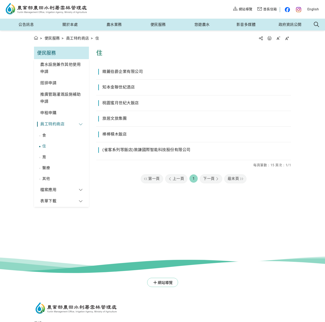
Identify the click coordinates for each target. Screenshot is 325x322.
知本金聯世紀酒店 (118, 87)
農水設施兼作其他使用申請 (60, 68)
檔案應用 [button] (48, 189)
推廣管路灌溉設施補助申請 (60, 98)
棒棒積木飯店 (114, 134)
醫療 (46, 168)
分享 (261, 38)
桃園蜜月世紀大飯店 (120, 103)
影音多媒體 (246, 24)
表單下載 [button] (48, 201)
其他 (46, 178)
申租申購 (48, 113)
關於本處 (70, 24)
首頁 (36, 38)
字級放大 (287, 38)
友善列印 (269, 38)
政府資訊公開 (290, 24)
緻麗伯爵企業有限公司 (122, 71)
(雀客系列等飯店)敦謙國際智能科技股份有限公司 (146, 149)
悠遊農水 (202, 24)
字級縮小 (278, 38)
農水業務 (114, 24)
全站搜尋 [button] (316, 24)
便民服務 (158, 24)
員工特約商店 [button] (52, 124)
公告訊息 (26, 24)
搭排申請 (48, 83)
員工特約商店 (77, 38)
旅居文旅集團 (114, 118)
